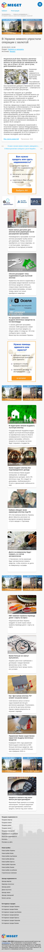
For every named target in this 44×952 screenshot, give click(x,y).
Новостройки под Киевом (9, 856)
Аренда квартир (6, 881)
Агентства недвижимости (9, 836)
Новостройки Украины (8, 850)
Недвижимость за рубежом (10, 833)
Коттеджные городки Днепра (10, 915)
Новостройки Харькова (8, 864)
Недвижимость (6, 14)
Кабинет (4, 11)
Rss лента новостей (11, 139)
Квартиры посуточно (8, 884)
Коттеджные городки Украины (10, 906)
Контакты (4, 839)
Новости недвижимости (20, 14)
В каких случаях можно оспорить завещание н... (23, 146)
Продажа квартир (7, 819)
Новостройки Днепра (8, 859)
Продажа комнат (7, 822)
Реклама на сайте (7, 842)
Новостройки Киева (7, 853)
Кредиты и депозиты (16, 49)
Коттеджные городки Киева (10, 909)
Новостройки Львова (8, 867)
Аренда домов (6, 887)
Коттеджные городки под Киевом (11, 912)
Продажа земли (6, 828)
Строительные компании (9, 873)
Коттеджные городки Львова (10, 923)
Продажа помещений (8, 831)
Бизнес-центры (6, 898)
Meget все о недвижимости (22, 936)
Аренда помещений (7, 895)
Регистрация (15, 11)
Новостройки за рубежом (9, 870)
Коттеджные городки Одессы (10, 917)
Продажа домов (6, 825)
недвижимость (6, 943)
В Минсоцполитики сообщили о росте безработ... (21, 149)
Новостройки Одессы (8, 861)
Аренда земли (6, 892)
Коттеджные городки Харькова (11, 920)
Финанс (12, 51)
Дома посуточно (6, 889)
